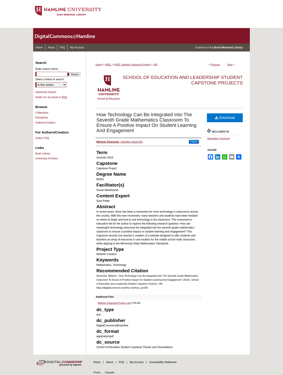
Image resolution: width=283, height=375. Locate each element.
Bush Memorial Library (228, 47)
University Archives (46, 158)
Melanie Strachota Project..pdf (114, 303)
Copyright (109, 372)
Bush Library (42, 153)
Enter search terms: (47, 68)
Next (230, 64)
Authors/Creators (45, 122)
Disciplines (41, 117)
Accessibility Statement (162, 362)
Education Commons (218, 138)
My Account (136, 362)
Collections (41, 112)
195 (155, 64)
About (109, 362)
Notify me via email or (51, 97)
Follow (193, 141)
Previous (215, 64)
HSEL (108, 64)
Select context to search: (49, 79)
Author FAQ (42, 138)
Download (225, 118)
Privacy (97, 372)
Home (99, 64)
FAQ (121, 362)
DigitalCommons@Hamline (68, 36)
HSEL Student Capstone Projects (132, 64)
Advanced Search (45, 92)
